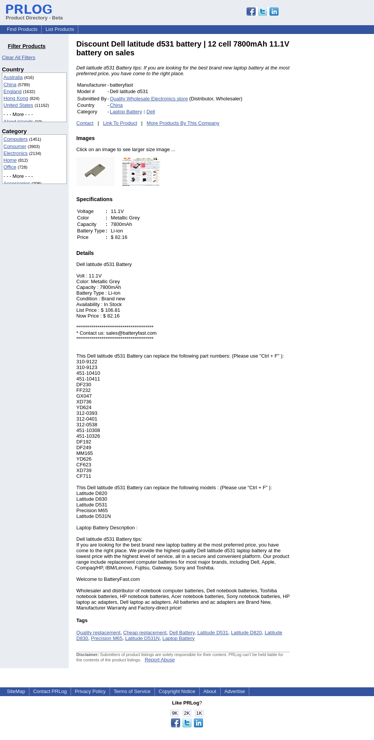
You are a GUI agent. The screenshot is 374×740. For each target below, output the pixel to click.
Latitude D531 (212, 632)
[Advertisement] (341, 154)
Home (10, 160)
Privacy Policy (90, 691)
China (9, 84)
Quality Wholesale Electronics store (149, 99)
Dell (151, 111)
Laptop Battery (126, 111)
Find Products (22, 29)
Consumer (14, 146)
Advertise (234, 691)
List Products (59, 29)
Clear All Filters (18, 57)
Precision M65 (106, 638)
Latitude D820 (246, 632)
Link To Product (120, 123)
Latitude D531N (142, 638)
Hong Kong (15, 98)
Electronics (15, 153)
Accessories (16, 183)
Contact (85, 123)
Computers (15, 139)
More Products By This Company (183, 123)
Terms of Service (132, 691)
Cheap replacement (144, 632)
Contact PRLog (50, 691)
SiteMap (16, 691)
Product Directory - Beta (34, 15)
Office (9, 167)
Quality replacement (98, 632)
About (209, 691)
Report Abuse (160, 660)
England (12, 91)
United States (18, 105)
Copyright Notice (177, 691)
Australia (13, 77)
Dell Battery (182, 632)
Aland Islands (18, 121)
